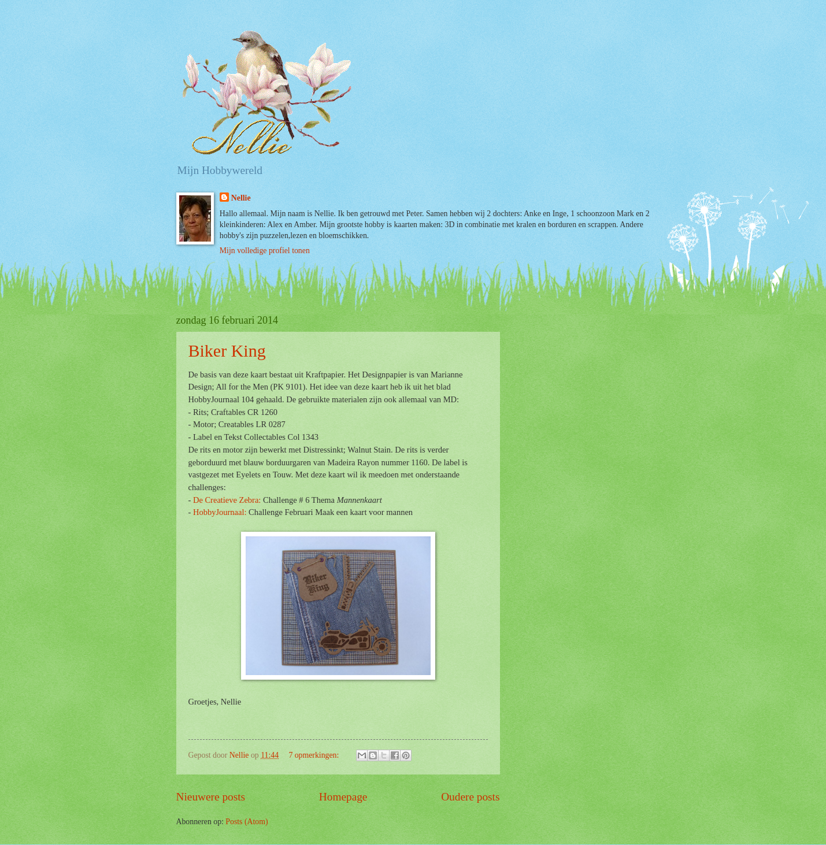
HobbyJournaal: (220, 512)
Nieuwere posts (211, 797)
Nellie (241, 198)
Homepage (343, 797)
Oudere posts (470, 797)
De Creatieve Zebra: (227, 500)
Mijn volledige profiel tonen (265, 250)
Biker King (227, 350)
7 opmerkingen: (314, 755)
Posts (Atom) (246, 821)
